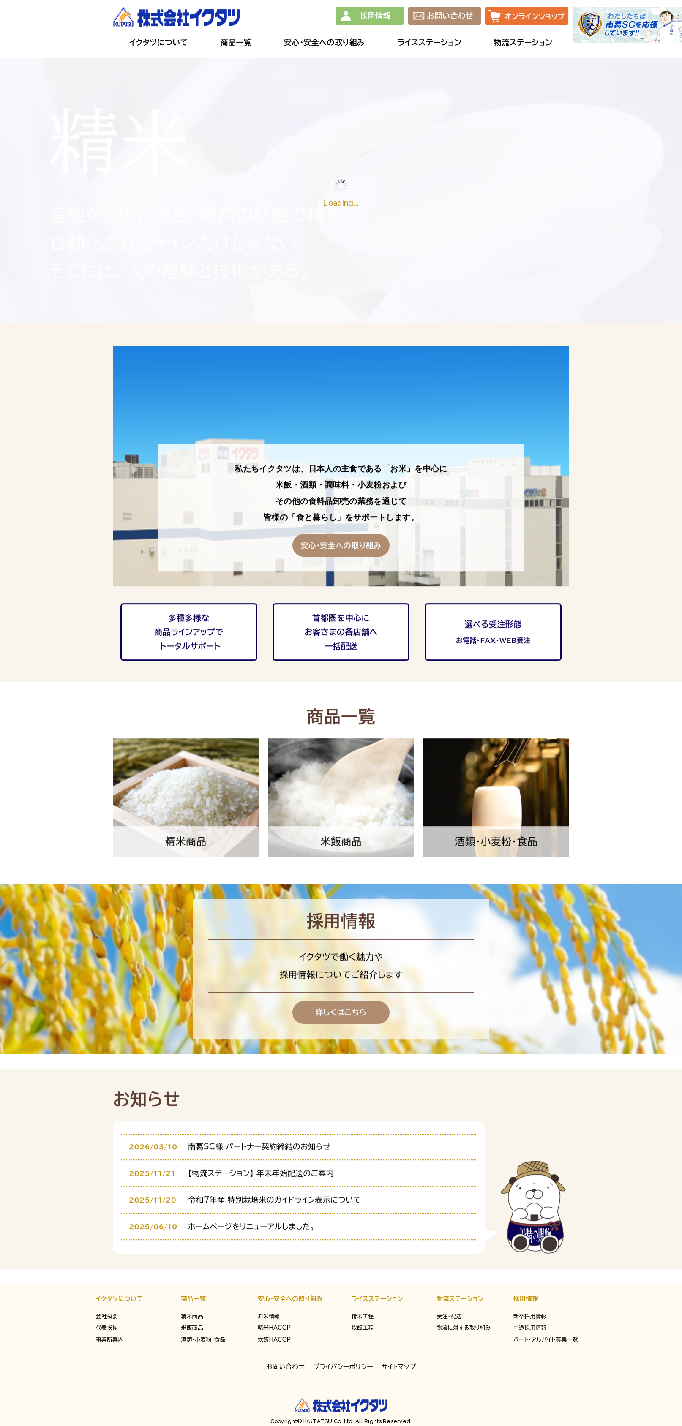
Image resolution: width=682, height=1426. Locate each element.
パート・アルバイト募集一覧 (545, 1339)
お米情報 (269, 1316)
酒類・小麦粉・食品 (203, 1339)
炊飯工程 (363, 1328)
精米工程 (363, 1316)
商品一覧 (193, 1298)
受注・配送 (448, 1316)
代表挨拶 (107, 1328)
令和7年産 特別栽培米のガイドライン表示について (274, 1237)
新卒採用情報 (530, 1316)
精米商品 (192, 1316)
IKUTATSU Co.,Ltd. (328, 1421)
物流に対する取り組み (463, 1328)
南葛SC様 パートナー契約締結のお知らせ (259, 1184)
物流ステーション (459, 1298)
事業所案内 (110, 1339)
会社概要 (107, 1316)
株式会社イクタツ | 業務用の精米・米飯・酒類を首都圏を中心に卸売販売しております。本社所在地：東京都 (176, 17)
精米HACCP (274, 1328)
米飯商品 (192, 1328)
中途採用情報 (530, 1328)
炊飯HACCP (274, 1339)
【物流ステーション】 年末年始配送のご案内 (261, 1210)
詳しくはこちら (341, 1049)
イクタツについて (119, 1298)
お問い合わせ (450, 15)
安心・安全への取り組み (290, 1298)
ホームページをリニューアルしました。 (251, 1264)
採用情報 (375, 15)
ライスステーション (377, 1298)
